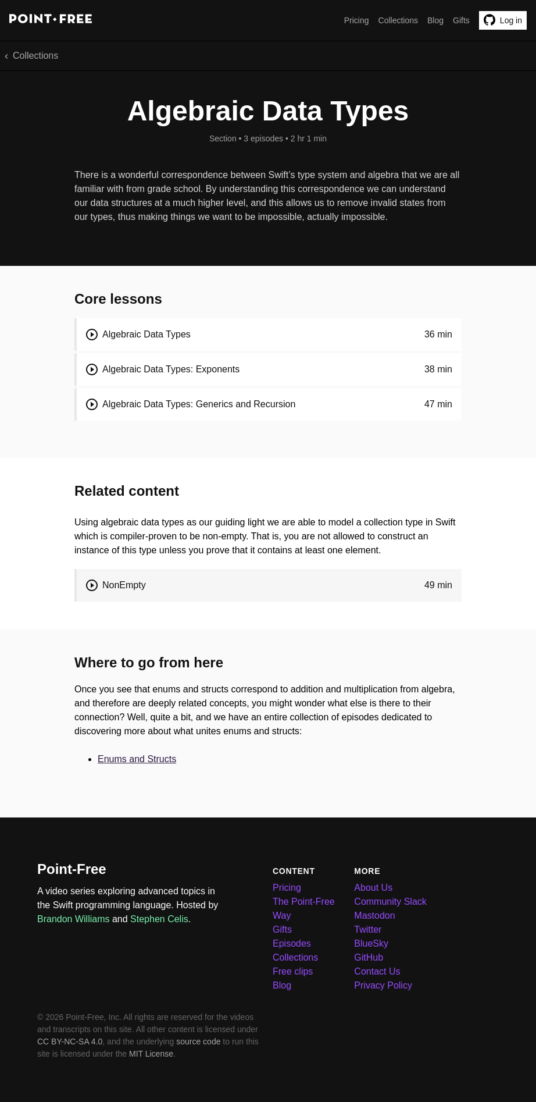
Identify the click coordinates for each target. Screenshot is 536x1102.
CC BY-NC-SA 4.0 (69, 1041)
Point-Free (71, 869)
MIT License (151, 1053)
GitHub (368, 957)
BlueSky (371, 943)
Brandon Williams (73, 919)
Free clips (293, 971)
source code (198, 1041)
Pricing (356, 20)
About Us (373, 888)
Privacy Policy (383, 985)
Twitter (367, 929)
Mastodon (374, 915)
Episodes (292, 943)
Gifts (461, 20)
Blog (435, 20)
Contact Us (377, 971)
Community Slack (390, 902)
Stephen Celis (159, 919)
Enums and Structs (137, 759)
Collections (398, 20)
